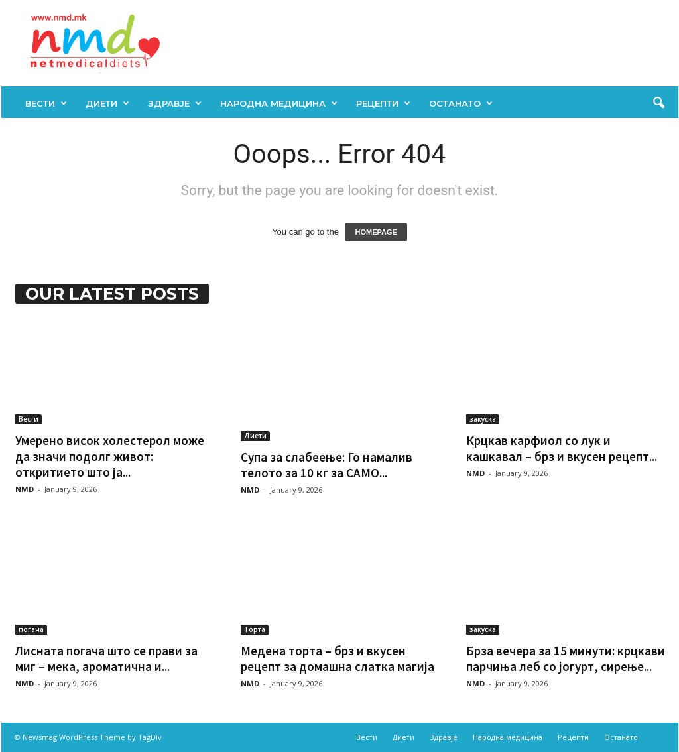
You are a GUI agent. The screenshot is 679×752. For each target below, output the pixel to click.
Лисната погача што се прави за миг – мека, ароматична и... (106, 658)
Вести (46, 103)
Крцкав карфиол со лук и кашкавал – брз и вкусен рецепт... (561, 448)
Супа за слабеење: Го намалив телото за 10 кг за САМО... (326, 465)
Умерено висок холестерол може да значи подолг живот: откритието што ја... (109, 456)
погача (31, 629)
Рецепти (383, 103)
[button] (658, 103)
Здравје (175, 103)
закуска (482, 419)
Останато (461, 103)
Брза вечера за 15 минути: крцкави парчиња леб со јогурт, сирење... (565, 658)
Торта (254, 629)
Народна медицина (279, 103)
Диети (107, 103)
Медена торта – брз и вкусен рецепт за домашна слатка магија (337, 658)
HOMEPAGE (376, 232)
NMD (24, 489)
